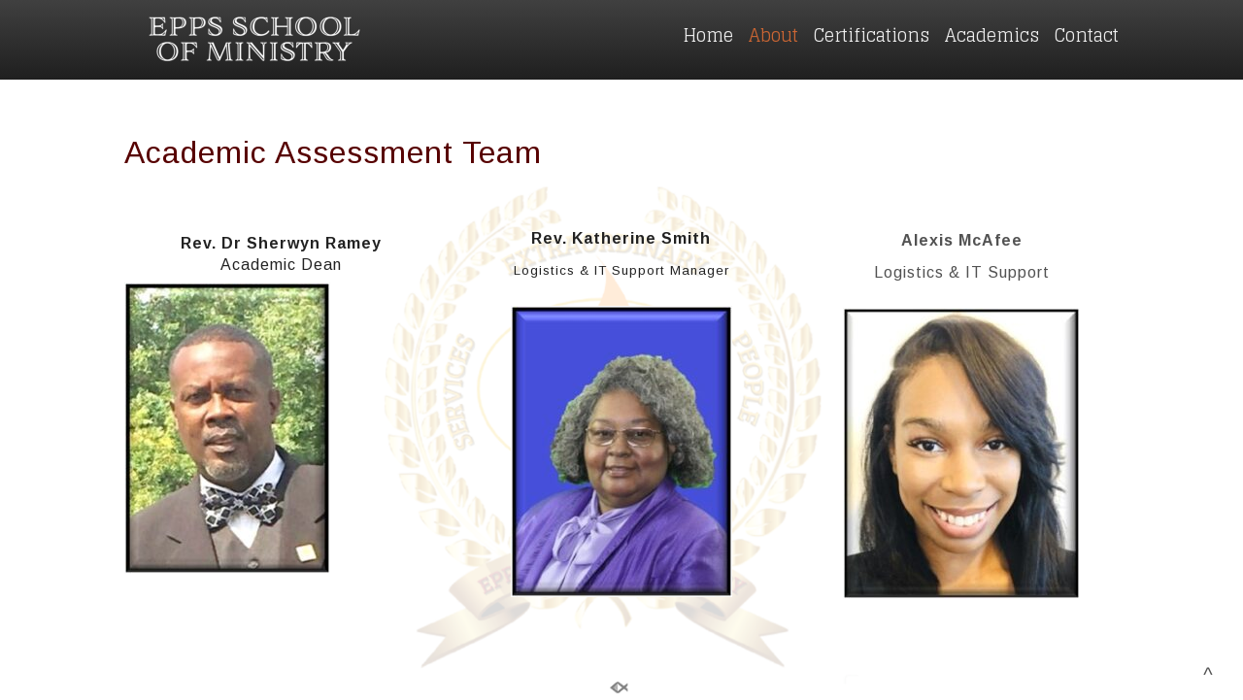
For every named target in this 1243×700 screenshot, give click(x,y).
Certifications (871, 35)
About (773, 35)
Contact (1087, 35)
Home (708, 35)
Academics (992, 35)
